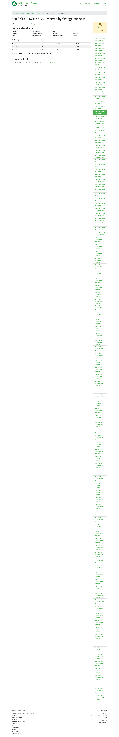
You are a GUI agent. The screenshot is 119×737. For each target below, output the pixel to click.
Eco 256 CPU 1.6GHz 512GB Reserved (99, 670)
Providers (80, 3)
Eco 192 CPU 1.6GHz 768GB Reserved (99, 636)
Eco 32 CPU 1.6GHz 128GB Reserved (99, 383)
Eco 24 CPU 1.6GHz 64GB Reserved (98, 342)
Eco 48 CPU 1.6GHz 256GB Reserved (99, 431)
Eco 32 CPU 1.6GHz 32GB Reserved (98, 362)
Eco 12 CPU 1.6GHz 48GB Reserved (98, 267)
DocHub (14, 723)
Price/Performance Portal (19, 721)
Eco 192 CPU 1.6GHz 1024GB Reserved (99, 643)
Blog (13, 725)
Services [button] (87, 3)
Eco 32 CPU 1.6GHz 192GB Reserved (99, 390)
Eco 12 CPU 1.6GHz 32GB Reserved (98, 260)
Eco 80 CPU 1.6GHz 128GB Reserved (99, 485)
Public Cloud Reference (27, 3)
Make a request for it (50, 62)
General (15, 24)
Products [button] (96, 3)
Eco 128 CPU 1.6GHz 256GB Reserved (99, 574)
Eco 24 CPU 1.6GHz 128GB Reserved (99, 349)
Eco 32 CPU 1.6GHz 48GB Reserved (98, 369)
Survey (14, 729)
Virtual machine (41, 13)
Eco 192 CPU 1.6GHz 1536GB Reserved (99, 650)
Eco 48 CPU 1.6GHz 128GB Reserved (99, 417)
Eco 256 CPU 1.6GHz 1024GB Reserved (99, 684)
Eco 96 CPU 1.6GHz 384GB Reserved (99, 540)
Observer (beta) (16, 733)
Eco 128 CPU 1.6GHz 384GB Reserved (99, 581)
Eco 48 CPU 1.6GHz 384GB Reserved (99, 438)
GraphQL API (15, 727)
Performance (24, 24)
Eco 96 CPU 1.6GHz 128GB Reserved (99, 520)
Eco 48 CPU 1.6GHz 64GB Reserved (98, 410)
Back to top (104, 710)
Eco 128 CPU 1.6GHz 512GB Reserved (99, 588)
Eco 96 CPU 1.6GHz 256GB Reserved (99, 533)
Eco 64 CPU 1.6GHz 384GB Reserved (99, 472)
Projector (14, 719)
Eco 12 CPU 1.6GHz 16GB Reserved (98, 246)
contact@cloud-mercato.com (99, 715)
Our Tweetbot (103, 722)
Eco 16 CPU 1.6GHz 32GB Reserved (98, 294)
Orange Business (30, 13)
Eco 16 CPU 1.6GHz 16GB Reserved (98, 280)
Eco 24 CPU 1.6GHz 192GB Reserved (99, 356)
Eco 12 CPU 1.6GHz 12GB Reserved (98, 239)
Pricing (33, 24)
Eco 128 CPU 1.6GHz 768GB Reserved (99, 595)
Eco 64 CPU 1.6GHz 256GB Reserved (99, 465)
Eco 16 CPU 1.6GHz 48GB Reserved (98, 301)
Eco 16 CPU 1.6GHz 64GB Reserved (98, 308)
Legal (105, 717)
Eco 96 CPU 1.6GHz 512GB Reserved (99, 547)
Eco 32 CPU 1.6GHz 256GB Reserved (99, 397)
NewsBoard (15, 731)
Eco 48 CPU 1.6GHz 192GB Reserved (99, 424)
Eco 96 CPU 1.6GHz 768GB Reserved (99, 554)
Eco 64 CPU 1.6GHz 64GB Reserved (98, 444)
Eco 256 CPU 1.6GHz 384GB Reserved (99, 663)
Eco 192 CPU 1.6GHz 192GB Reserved (99, 609)
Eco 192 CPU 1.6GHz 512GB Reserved (99, 629)
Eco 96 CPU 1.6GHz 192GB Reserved (99, 527)
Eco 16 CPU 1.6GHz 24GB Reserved (98, 287)
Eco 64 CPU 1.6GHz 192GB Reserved (99, 458)
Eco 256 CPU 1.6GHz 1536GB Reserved (99, 691)
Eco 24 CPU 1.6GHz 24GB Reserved (98, 321)
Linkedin (104, 724)
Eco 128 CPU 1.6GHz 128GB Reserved (99, 561)
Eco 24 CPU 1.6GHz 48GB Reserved (98, 335)
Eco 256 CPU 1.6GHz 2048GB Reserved (99, 697)
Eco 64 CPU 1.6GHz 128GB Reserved (99, 451)
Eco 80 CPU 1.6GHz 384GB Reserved (99, 506)
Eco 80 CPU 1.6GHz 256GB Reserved (99, 499)
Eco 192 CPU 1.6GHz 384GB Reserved (99, 622)
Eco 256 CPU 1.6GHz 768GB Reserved (99, 677)
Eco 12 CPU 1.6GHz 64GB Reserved (98, 274)
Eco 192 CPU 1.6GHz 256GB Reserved (99, 615)
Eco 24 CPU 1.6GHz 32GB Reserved (98, 328)
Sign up (99, 27)
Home (15, 13)
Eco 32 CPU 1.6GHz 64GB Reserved (98, 376)
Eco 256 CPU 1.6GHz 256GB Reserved (99, 656)
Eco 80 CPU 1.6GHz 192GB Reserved (99, 492)
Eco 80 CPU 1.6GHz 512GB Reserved (99, 513)
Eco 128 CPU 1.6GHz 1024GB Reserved (99, 602)
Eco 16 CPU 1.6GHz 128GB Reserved (99, 315)
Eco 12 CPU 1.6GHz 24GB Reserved (98, 253)
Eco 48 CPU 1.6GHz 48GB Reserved (98, 403)
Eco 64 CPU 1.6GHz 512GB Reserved (99, 479)
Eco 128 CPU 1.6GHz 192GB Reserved (99, 568)
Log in (104, 3)
